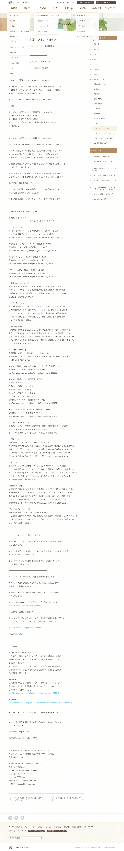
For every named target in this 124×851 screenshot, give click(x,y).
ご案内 (94, 73)
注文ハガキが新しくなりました (103, 193)
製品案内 (19, 826)
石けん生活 (47, 826)
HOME (11, 826)
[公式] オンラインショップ (104, 2)
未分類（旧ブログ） (101, 142)
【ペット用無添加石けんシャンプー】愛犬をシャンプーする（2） (103, 187)
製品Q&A (27, 826)
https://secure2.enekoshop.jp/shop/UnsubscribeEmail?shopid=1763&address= (39, 702)
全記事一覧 (96, 43)
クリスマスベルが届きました (102, 198)
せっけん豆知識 (99, 117)
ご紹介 (94, 53)
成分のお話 (57, 826)
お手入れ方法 (37, 826)
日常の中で (98, 98)
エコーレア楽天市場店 (84, 2)
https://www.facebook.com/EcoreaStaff (24, 604)
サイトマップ (71, 2)
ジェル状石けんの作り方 (100, 155)
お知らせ (61, 2)
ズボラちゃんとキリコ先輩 (103, 137)
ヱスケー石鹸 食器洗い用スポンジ (104, 174)
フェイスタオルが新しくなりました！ (103, 161)
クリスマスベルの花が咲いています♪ (104, 180)
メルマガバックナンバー (62, 14)
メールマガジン (97, 68)
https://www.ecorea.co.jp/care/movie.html (25, 627)
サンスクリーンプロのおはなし (105, 132)
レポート (95, 63)
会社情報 (67, 826)
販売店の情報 (76, 826)
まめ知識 (97, 107)
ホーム (12, 14)
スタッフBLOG (24, 14)
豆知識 (94, 58)
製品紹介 (97, 93)
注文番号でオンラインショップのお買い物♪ (104, 168)
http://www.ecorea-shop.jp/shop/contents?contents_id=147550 (33, 692)
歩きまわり (96, 48)
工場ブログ (98, 122)
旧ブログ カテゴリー (42, 14)
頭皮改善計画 (98, 102)
